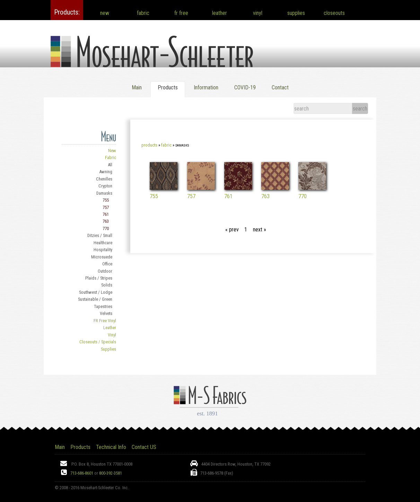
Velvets (106, 313)
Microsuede (101, 256)
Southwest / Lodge (95, 292)
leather (219, 13)
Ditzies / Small (99, 235)
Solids (106, 285)
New (112, 150)
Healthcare (103, 242)
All (110, 164)
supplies (296, 13)
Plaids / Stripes (98, 278)
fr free (181, 13)
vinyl (257, 13)
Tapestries (103, 306)
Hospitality (103, 249)
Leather (109, 327)
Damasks (104, 193)
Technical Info (111, 447)
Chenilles (104, 179)
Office (107, 263)
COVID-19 (245, 87)
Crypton (105, 185)
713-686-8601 (81, 473)
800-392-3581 (110, 473)
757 (106, 207)
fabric (143, 13)
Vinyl (112, 334)
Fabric (110, 157)
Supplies (108, 349)
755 (106, 200)
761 (106, 214)
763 (106, 221)
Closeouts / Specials (97, 341)
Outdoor (105, 271)
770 (106, 228)
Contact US (144, 447)
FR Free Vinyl (105, 320)
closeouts (334, 13)
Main (137, 87)
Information (206, 87)
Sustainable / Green (95, 299)
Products (149, 145)
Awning (105, 171)
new (104, 13)
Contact (280, 87)
